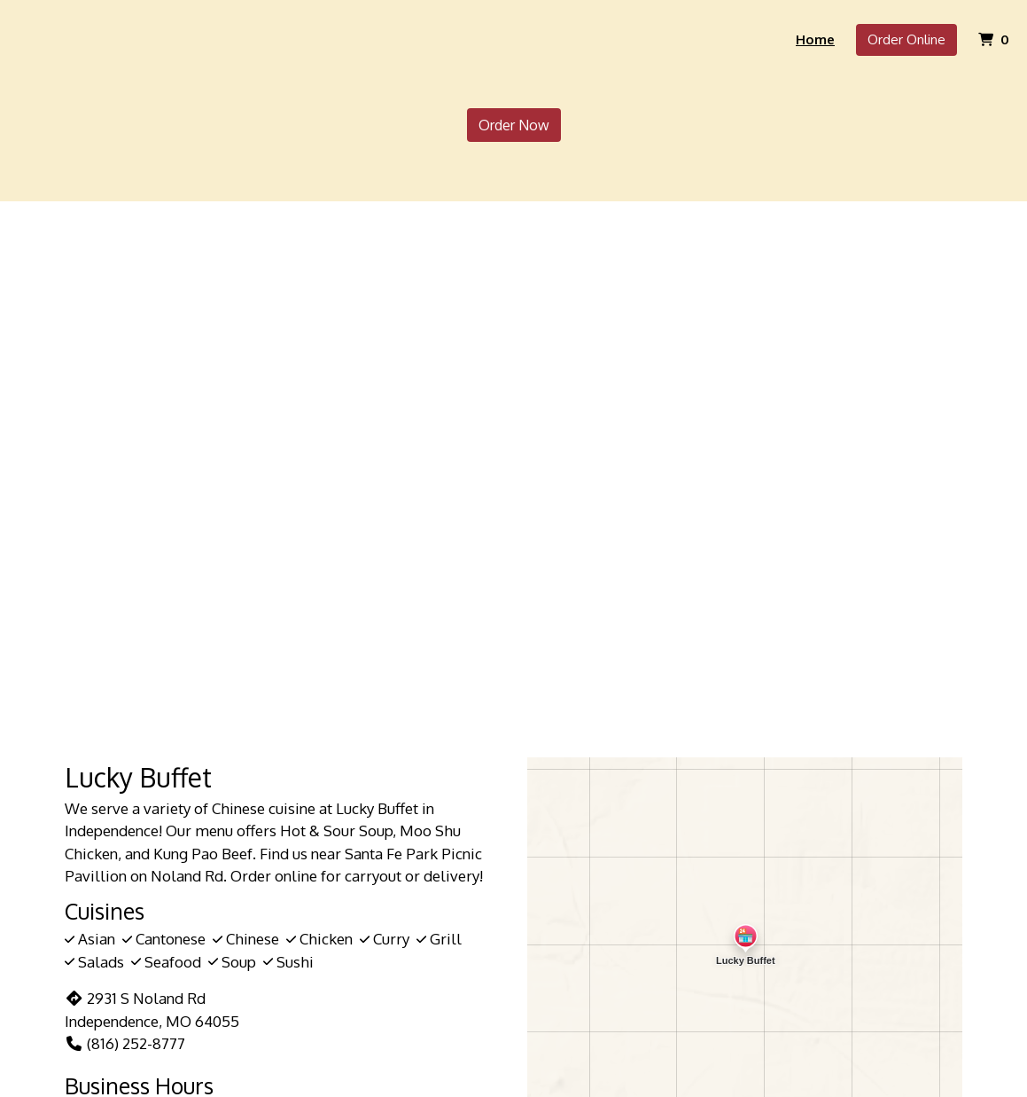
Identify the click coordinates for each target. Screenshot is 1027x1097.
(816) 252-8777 (125, 1043)
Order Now (513, 125)
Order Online (906, 39)
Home (815, 39)
